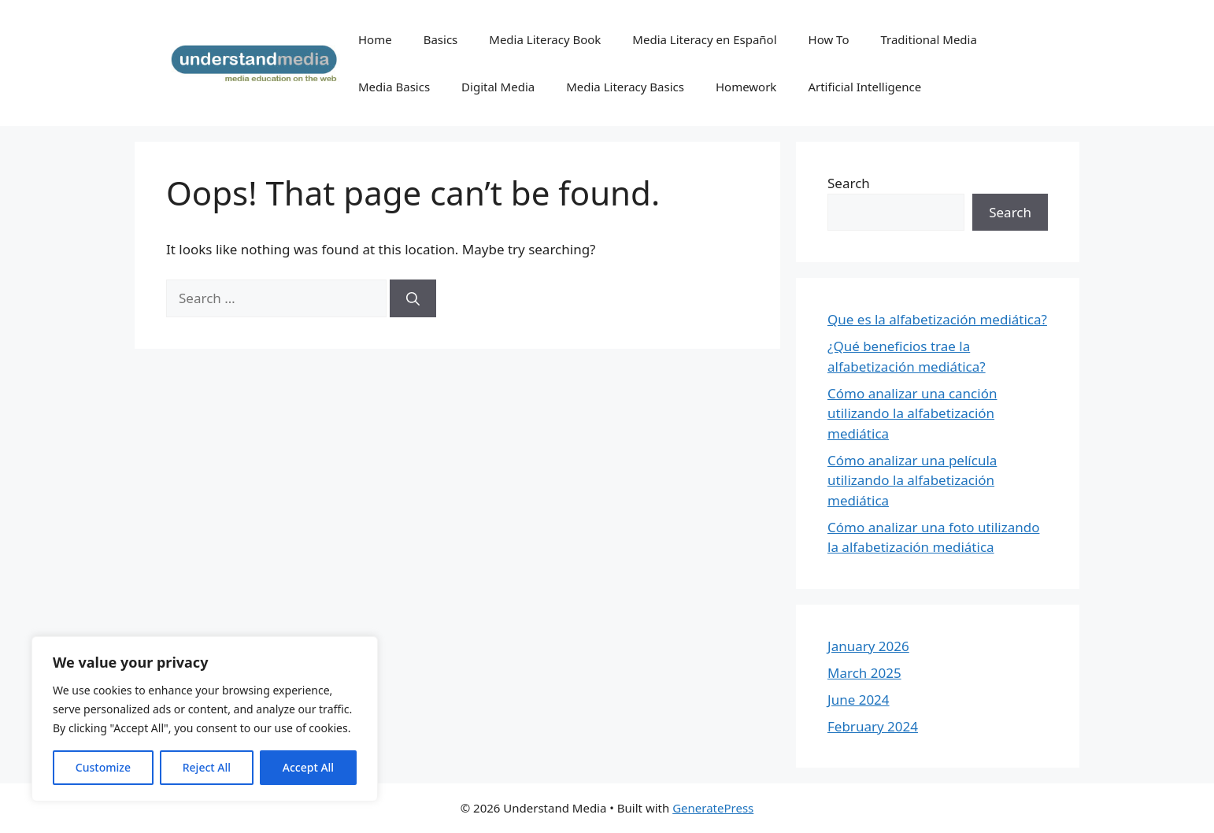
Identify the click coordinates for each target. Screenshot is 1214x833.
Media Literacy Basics (625, 86)
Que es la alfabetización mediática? (937, 319)
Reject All (207, 767)
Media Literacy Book (545, 39)
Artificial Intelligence (864, 86)
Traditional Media (928, 39)
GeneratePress (712, 808)
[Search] (413, 298)
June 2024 (858, 699)
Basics (441, 39)
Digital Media (498, 86)
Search (848, 183)
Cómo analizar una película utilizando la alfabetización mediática (912, 480)
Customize (103, 767)
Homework (746, 86)
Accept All (308, 767)
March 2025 (864, 673)
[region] (204, 719)
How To (829, 39)
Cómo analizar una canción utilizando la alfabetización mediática (912, 413)
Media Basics (394, 86)
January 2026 (868, 646)
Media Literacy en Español (704, 39)
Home (375, 39)
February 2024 (872, 726)
